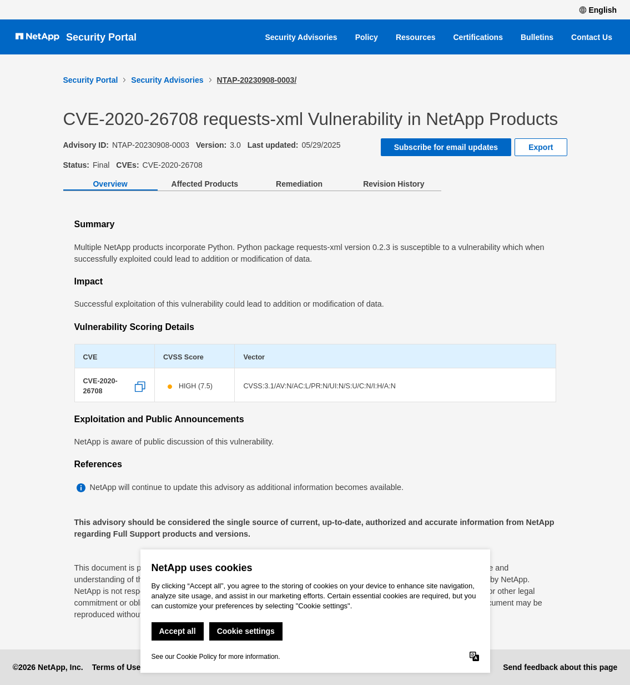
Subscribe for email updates (446, 147)
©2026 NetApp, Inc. (48, 667)
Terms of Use (116, 667)
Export (540, 147)
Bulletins (537, 37)
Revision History (393, 183)
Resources (416, 37)
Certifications (478, 37)
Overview (110, 183)
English (598, 10)
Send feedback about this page (560, 667)
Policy (366, 37)
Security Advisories (301, 37)
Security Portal (101, 37)
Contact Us (591, 37)
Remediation (299, 183)
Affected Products (205, 183)
